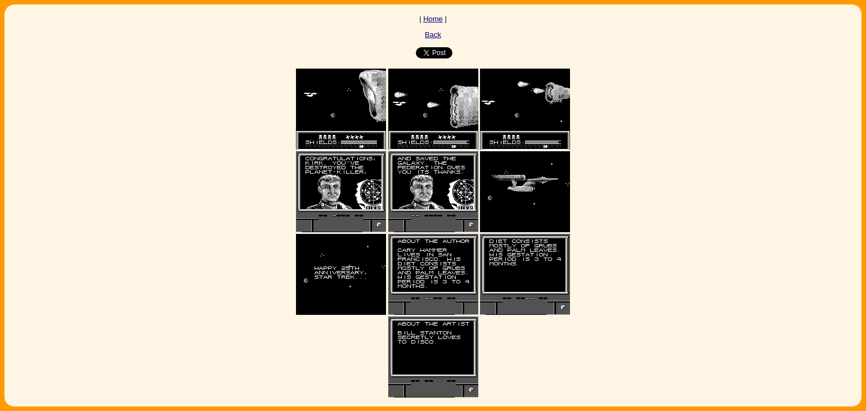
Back (433, 34)
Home (433, 19)
